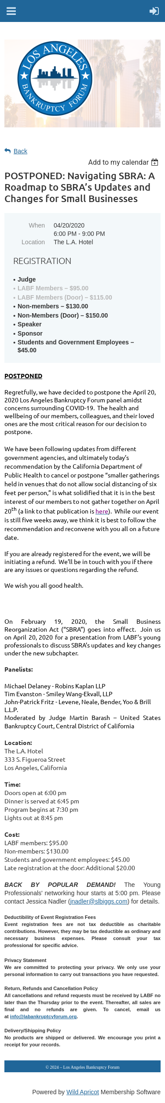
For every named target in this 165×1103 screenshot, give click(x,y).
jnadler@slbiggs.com (98, 901)
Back (20, 151)
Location (33, 242)
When (37, 225)
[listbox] (124, 162)
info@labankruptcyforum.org (43, 1016)
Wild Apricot (82, 1092)
